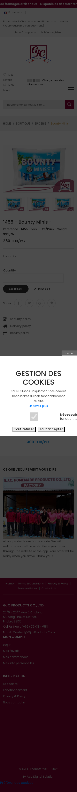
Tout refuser (24, 429)
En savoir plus (38, 406)
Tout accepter (51, 429)
